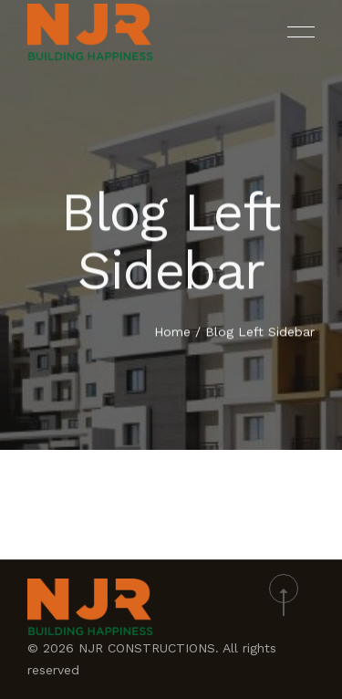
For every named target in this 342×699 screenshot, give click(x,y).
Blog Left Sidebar (260, 332)
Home (172, 332)
